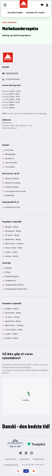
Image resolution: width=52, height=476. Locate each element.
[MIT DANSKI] (47, 5)
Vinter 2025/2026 (9, 23)
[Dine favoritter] (42, 5)
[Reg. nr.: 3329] (15, 443)
